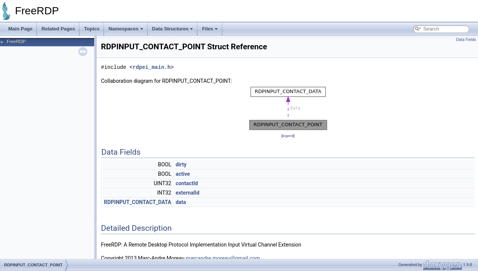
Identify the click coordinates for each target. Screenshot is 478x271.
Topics (91, 29)
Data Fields (466, 39)
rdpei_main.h (152, 67)
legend (288, 136)
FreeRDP (16, 41)
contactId (187, 183)
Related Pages (58, 29)
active (183, 174)
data (181, 202)
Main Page (20, 29)
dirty (181, 164)
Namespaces (125, 29)
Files (210, 29)
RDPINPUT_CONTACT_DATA (137, 202)
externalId (187, 193)
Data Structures (172, 29)
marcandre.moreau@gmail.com (223, 258)
